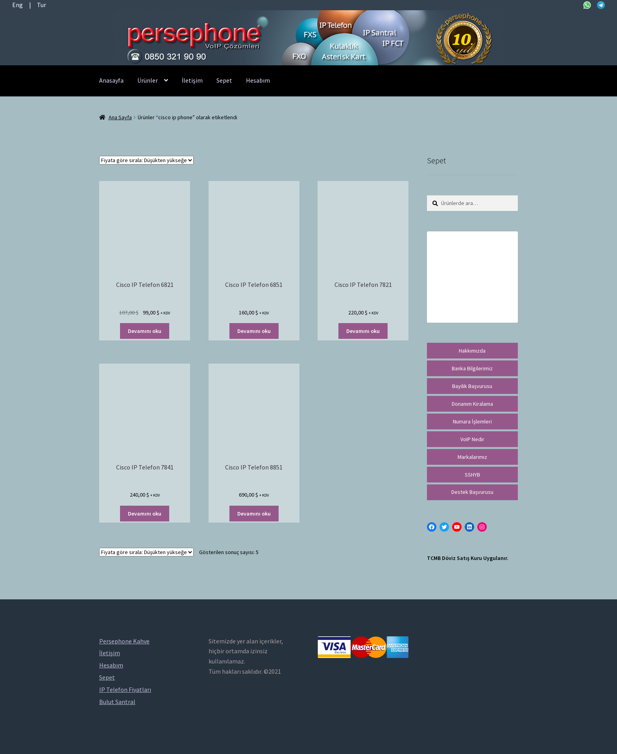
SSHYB (472, 474)
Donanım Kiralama (472, 403)
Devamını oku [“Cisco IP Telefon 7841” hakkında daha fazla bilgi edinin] (144, 513)
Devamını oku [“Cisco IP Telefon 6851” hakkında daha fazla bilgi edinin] (254, 330)
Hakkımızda (472, 350)
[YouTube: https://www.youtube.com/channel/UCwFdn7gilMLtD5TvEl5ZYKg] (457, 527)
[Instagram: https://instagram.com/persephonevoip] (482, 527)
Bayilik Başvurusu (472, 386)
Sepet (224, 80)
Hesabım (258, 80)
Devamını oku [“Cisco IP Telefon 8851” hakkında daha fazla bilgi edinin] (254, 513)
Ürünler (147, 80)
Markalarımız (472, 456)
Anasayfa (111, 80)
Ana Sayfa (120, 117)
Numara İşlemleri (472, 421)
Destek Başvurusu (472, 491)
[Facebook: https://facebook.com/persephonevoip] (431, 527)
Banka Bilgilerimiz (472, 368)
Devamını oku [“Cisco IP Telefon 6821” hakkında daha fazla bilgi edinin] (144, 330)
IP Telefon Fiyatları (125, 689)
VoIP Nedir (472, 439)
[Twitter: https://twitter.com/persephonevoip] (444, 527)
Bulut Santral (117, 702)
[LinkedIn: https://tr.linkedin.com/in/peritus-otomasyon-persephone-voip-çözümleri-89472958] (469, 527)
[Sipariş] (146, 160)
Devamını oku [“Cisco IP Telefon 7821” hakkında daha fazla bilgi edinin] (363, 330)
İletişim (192, 80)
